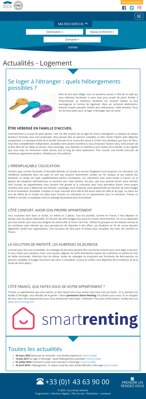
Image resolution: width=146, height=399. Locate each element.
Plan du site (78, 393)
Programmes (42, 393)
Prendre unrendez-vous (132, 382)
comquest (105, 393)
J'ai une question (132, 2)
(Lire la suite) (90, 355)
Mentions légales (60, 393)
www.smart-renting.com (21, 301)
